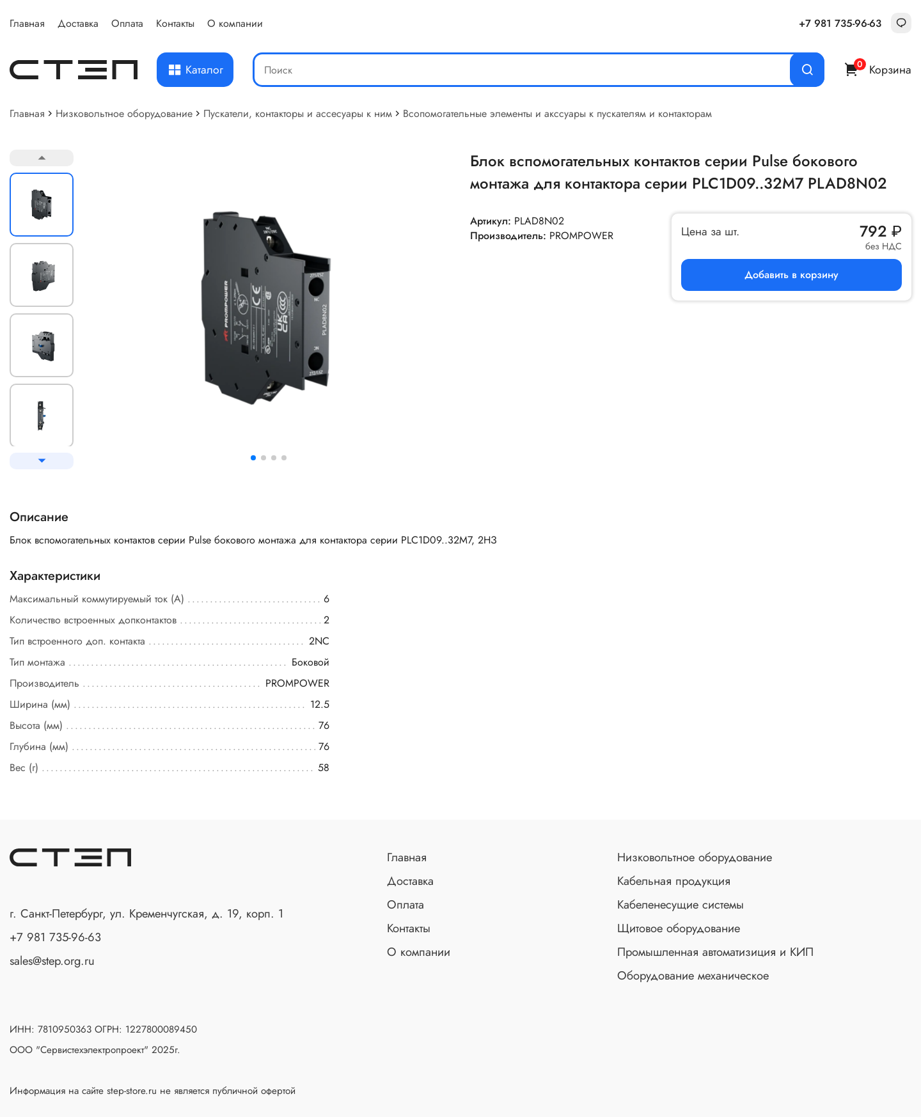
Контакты (175, 23)
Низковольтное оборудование (124, 113)
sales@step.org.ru (52, 960)
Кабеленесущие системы (680, 904)
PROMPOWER (581, 235)
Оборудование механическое (693, 975)
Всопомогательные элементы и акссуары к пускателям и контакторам (557, 113)
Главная (27, 23)
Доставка (78, 23)
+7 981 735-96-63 (840, 23)
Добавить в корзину (791, 274)
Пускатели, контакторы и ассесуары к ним (297, 113)
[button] (253, 457)
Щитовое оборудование (678, 928)
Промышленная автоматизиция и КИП (715, 951)
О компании (235, 23)
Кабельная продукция (673, 880)
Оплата (127, 23)
